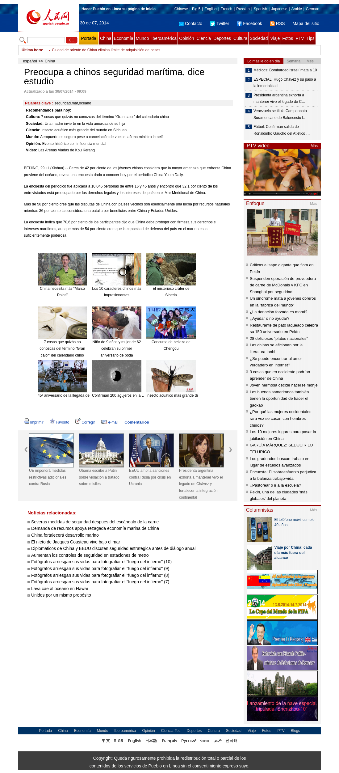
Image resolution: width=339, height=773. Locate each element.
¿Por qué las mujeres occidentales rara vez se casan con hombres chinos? (280, 418)
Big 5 (196, 9)
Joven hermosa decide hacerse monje (284, 385)
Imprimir (34, 422)
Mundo (142, 38)
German (312, 9)
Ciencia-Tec (171, 731)
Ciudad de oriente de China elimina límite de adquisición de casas (106, 52)
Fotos (287, 38)
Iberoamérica (164, 38)
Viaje (275, 38)
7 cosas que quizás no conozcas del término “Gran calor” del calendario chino (105, 117)
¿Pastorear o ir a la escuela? (275, 485)
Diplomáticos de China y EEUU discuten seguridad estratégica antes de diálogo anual (113, 548)
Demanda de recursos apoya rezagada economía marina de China (95, 528)
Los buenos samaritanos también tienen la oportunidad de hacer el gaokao (279, 399)
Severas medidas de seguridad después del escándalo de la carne (95, 521)
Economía (123, 38)
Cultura (240, 38)
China (105, 38)
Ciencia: (33, 130)
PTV (299, 38)
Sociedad (259, 38)
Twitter (219, 23)
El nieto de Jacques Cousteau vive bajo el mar (75, 541)
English (210, 9)
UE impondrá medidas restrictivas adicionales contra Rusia (47, 477)
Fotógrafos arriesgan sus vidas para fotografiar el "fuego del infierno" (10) (101, 561)
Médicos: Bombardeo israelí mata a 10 (285, 70)
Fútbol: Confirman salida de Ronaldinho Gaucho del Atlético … (281, 130)
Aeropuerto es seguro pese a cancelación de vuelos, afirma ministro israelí (101, 137)
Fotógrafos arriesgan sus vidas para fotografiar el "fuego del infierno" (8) (100, 575)
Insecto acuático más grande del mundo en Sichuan (84, 130)
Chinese (181, 9)
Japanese (279, 9)
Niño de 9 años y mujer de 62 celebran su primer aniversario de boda (117, 348)
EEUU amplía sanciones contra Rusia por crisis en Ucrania (150, 477)
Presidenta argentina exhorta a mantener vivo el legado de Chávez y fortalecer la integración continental (201, 483)
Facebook (249, 23)
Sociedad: (35, 123)
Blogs (295, 731)
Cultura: (33, 117)
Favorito (59, 422)
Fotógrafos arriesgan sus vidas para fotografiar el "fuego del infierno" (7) (100, 581)
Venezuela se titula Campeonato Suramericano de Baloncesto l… (280, 114)
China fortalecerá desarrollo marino (65, 535)
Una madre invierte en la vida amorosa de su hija (85, 123)
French (226, 9)
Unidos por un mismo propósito (61, 595)
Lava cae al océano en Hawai (59, 588)
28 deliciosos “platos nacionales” (279, 338)
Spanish (260, 9)
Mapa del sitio (306, 23)
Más (314, 146)
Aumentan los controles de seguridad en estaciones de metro (90, 555)
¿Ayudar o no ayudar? (269, 318)
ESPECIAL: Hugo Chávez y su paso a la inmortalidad (284, 82)
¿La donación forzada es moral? (278, 312)
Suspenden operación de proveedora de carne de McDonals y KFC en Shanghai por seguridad (283, 285)
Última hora (32, 50)
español (30, 61)
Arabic (296, 9)
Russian (242, 9)
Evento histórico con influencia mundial (74, 144)
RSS (277, 23)
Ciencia (203, 38)
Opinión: (33, 144)
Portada (88, 38)
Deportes (222, 38)
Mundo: (32, 137)
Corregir (85, 422)
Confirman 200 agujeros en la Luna (121, 395)
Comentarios (136, 422)
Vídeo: (31, 150)
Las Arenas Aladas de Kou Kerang (66, 150)
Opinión (186, 38)
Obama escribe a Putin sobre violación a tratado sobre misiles (99, 477)
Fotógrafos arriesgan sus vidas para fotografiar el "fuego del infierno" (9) (100, 568)
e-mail (110, 422)
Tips (311, 38)
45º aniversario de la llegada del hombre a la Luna (79, 395)
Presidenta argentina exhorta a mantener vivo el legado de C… (279, 98)
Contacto (190, 23)
